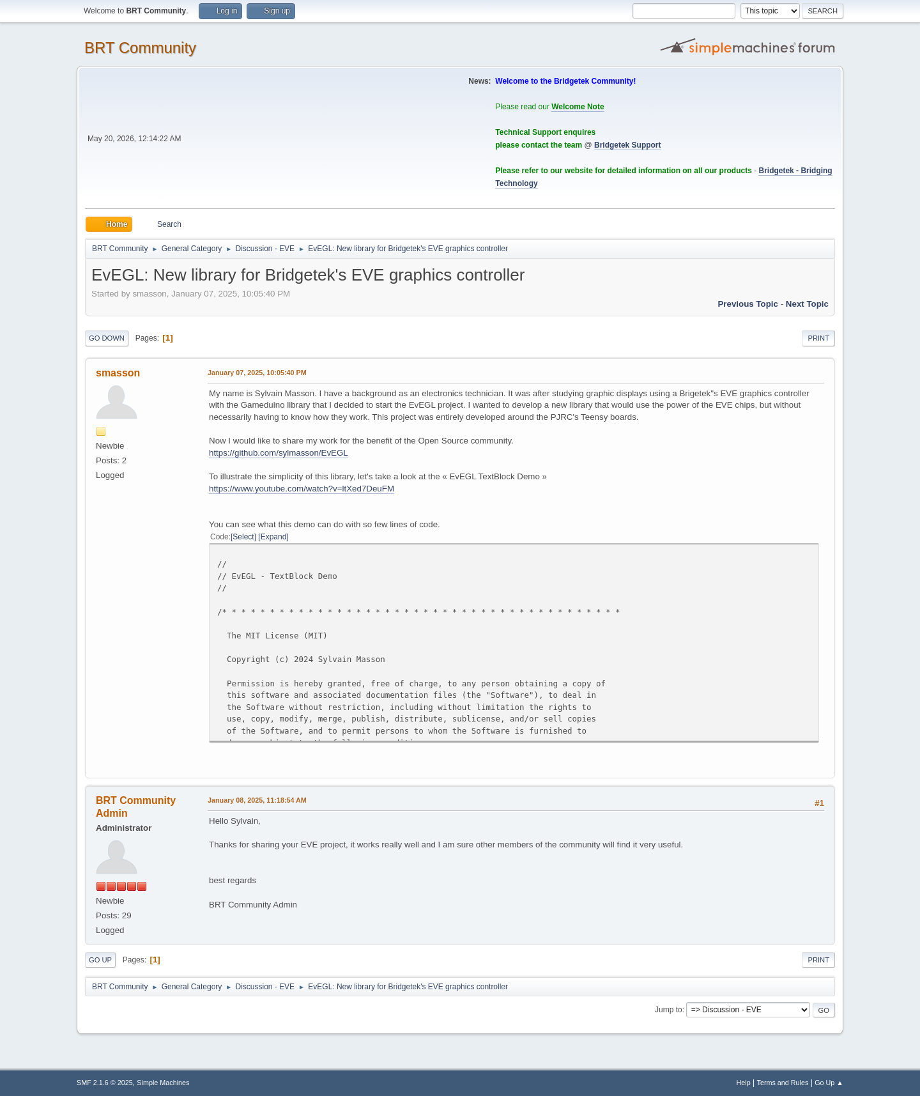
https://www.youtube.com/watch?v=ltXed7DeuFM (301, 488)
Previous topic (747, 304)
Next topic (807, 304)
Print (818, 338)
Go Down (107, 338)
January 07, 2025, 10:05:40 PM (257, 372)
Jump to (668, 1009)
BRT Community (140, 47)
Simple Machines (163, 1082)
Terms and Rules (783, 1082)
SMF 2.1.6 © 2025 (105, 1082)
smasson (118, 372)
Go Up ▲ (829, 1082)
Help (744, 1082)
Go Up (100, 960)
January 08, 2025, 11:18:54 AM (257, 800)
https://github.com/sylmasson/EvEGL (278, 453)
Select (243, 536)
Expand (274, 536)
